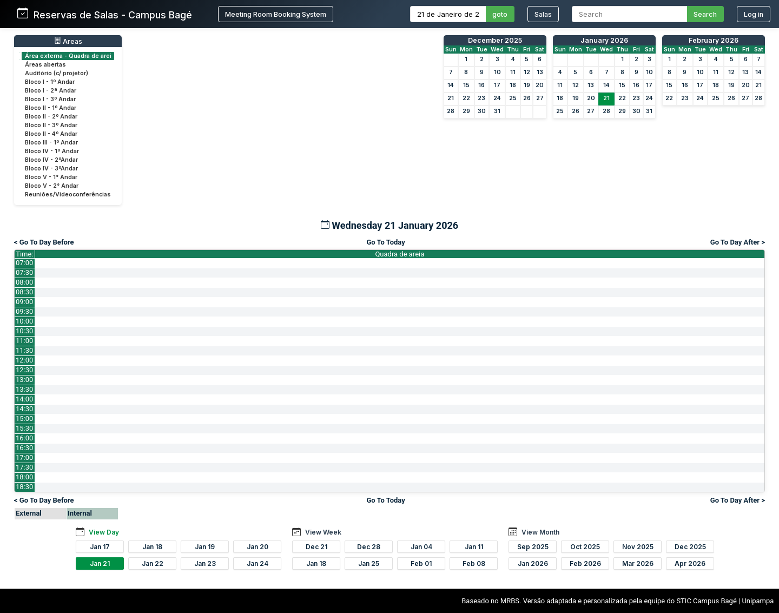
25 (513, 98)
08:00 (24, 282)
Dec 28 (368, 547)
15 (466, 85)
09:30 (24, 311)
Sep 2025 (533, 547)
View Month (540, 532)
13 (540, 72)
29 (466, 111)
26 (527, 98)
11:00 (24, 341)
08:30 (24, 292)
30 (482, 111)
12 (527, 72)
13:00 (24, 379)
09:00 (24, 302)
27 (540, 98)
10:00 (24, 321)
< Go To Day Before (44, 242)
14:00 (24, 399)
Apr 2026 (690, 563)
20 (540, 85)
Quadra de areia (399, 254)
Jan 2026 (533, 563)
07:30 (24, 272)
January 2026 (604, 40)
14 (450, 85)
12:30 (24, 370)
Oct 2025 (585, 547)
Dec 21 (316, 547)
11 (513, 72)
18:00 (24, 477)
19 (527, 85)
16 (481, 85)
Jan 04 (421, 547)
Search (705, 14)
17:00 (24, 457)
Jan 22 (152, 563)
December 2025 (495, 40)
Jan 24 (257, 563)
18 (513, 85)
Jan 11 (474, 547)
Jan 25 (368, 563)
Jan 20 (257, 547)
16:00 (24, 438)
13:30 (24, 389)
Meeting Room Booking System (275, 14)
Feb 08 (474, 563)
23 (481, 98)
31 (497, 111)
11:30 (24, 350)
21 (450, 98)
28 (450, 111)
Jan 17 (100, 547)
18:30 (24, 487)
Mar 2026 (637, 563)
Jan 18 (152, 547)
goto (499, 14)
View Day (104, 532)
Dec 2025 (690, 547)
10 (497, 72)
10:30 (24, 331)
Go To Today (385, 242)
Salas (543, 14)
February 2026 (713, 40)
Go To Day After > (737, 242)
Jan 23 (205, 563)
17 (497, 85)
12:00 (24, 360)
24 (497, 98)
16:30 (24, 448)
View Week (323, 532)
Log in (753, 14)
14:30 (24, 409)
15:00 (24, 418)
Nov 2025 (637, 547)
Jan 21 (100, 563)
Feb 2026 (585, 563)
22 (466, 98)
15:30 (24, 428)
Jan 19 (205, 547)
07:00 (24, 263)
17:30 (24, 467)
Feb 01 (421, 563)
